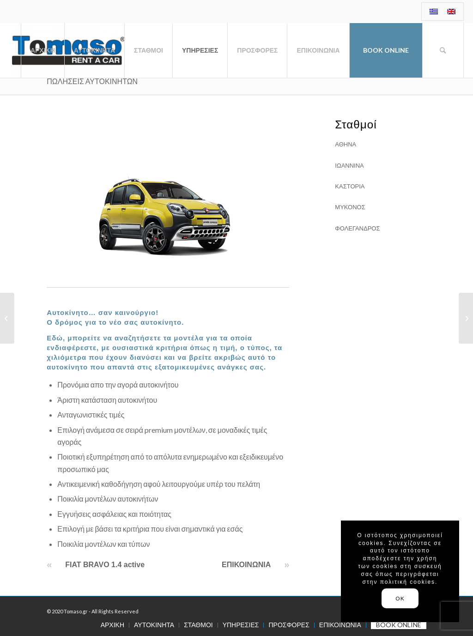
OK (399, 598)
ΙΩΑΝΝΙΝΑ (349, 165)
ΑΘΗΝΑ (345, 144)
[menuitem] (434, 11)
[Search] (443, 50)
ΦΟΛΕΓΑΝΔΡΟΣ (357, 228)
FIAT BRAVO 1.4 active (105, 565)
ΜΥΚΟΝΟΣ (350, 207)
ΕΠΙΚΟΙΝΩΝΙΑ (246, 565)
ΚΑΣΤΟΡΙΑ (349, 186)
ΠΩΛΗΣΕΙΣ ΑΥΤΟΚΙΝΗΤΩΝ (92, 81)
